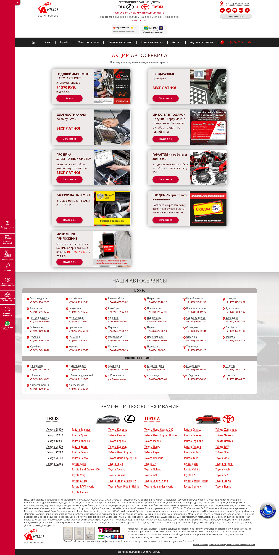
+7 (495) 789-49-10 (39, 321)
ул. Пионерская (156, 369)
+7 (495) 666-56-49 (196, 369)
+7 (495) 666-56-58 (196, 379)
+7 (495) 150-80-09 (118, 369)
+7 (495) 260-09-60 (118, 340)
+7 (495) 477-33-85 (157, 311)
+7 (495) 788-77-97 (157, 321)
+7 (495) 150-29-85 (39, 302)
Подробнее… (63, 91)
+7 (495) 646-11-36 (196, 321)
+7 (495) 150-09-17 (78, 350)
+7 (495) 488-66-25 (39, 369)
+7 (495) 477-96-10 (157, 331)
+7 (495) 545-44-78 (39, 350)
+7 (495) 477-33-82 (118, 302)
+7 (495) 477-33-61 (78, 321)
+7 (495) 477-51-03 (235, 331)
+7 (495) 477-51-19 (118, 350)
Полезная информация (200, 545)
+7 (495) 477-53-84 (196, 331)
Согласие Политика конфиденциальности (240, 545)
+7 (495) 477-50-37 (78, 311)
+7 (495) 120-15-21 (78, 302)
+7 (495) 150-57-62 (235, 311)
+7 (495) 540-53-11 (235, 340)
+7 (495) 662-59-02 (157, 340)
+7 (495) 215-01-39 (196, 302)
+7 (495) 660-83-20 (196, 350)
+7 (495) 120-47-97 (39, 388)
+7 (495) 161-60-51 (157, 350)
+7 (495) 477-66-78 (235, 379)
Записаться (165, 98)
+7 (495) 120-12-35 (39, 340)
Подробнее (165, 138)
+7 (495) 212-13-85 (78, 379)
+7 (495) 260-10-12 (157, 302)
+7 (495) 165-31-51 (39, 379)
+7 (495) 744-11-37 (78, 340)
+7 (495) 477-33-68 (118, 311)
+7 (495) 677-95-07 (118, 321)
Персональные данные (217, 545)
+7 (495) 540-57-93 (235, 321)
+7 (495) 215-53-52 (78, 331)
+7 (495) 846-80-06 (78, 388)
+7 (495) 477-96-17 (118, 331)
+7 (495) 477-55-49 (157, 379)
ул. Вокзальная (117, 379)
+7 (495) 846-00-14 (196, 340)
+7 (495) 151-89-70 (196, 311)
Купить (69, 98)
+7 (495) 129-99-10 (39, 331)
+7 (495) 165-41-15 (235, 369)
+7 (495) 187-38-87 (78, 369)
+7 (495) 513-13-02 (235, 302)
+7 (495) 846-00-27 (39, 311)
